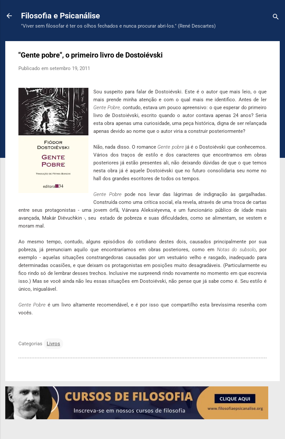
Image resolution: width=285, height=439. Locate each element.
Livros (53, 344)
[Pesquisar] (276, 18)
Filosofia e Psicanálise (60, 15)
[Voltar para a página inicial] (9, 16)
